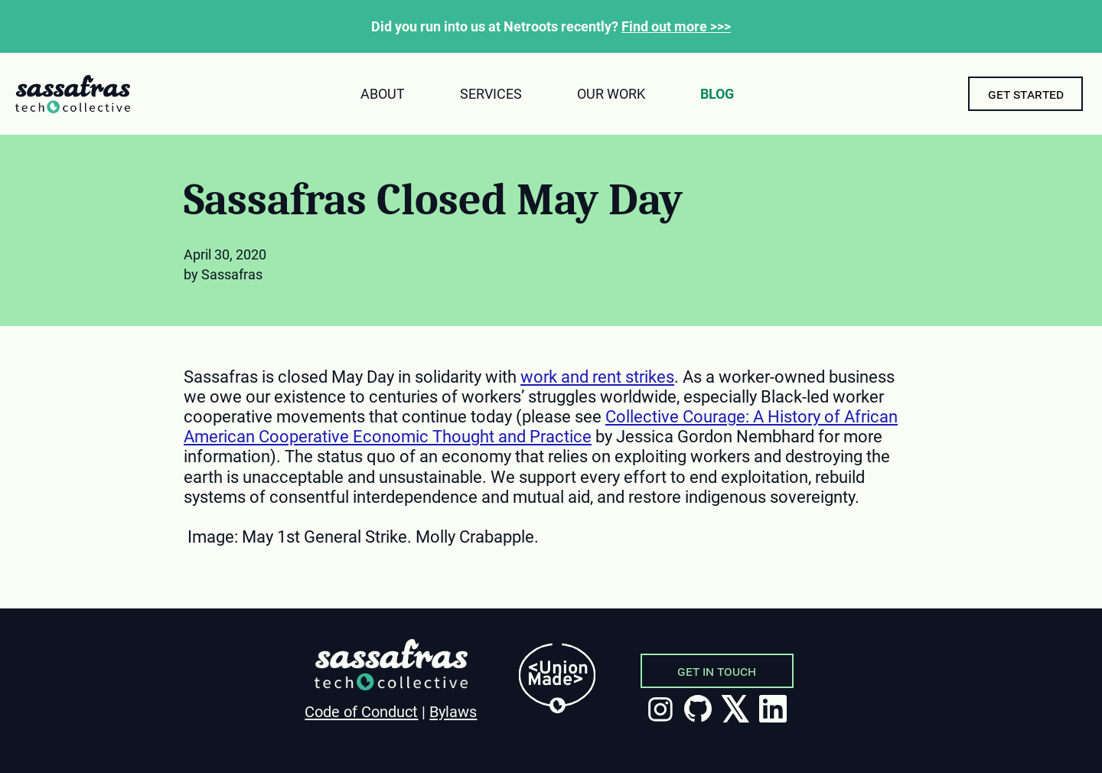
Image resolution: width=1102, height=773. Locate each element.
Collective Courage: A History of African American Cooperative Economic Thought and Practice (541, 426)
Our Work (611, 94)
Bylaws (453, 712)
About (382, 94)
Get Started (1026, 94)
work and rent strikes (597, 376)
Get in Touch (716, 671)
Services (491, 94)
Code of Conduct (361, 712)
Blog (717, 94)
